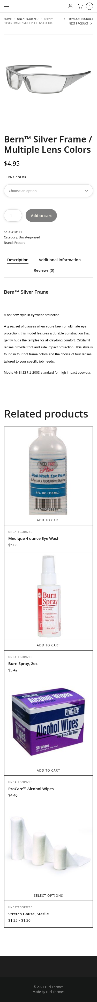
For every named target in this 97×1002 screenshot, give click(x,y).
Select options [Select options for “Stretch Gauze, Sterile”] (48, 895)
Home (8, 19)
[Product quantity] (13, 215)
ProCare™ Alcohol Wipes (31, 788)
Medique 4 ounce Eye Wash (33, 538)
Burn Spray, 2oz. (23, 663)
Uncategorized (28, 19)
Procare (19, 243)
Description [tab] (17, 260)
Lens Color (16, 177)
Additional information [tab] (60, 260)
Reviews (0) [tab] (44, 270)
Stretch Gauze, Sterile (28, 913)
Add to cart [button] (48, 520)
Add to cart (41, 215)
